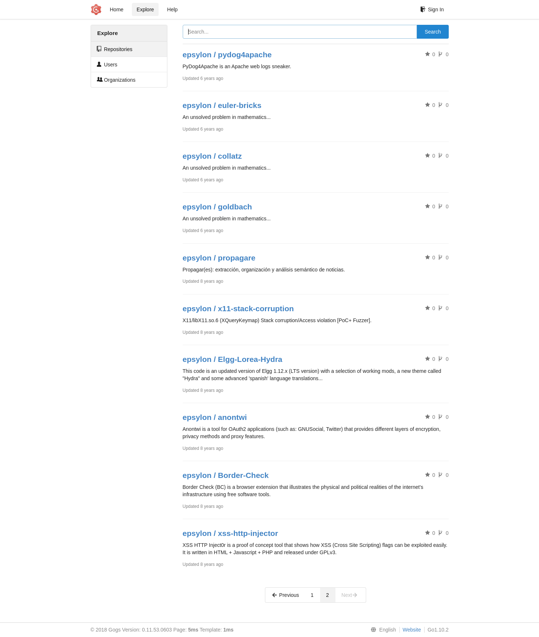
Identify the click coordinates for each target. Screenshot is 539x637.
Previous (285, 595)
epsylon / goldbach (217, 206)
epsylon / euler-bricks (222, 105)
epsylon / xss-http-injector (230, 533)
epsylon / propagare (219, 258)
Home (117, 9)
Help (172, 9)
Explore (145, 9)
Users (107, 64)
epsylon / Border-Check (226, 475)
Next (349, 595)
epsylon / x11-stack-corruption (238, 308)
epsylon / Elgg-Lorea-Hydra (232, 359)
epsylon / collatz (212, 156)
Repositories (115, 49)
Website (412, 630)
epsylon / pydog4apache (227, 54)
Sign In (432, 9)
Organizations (116, 80)
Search (433, 32)
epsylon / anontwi (215, 417)
